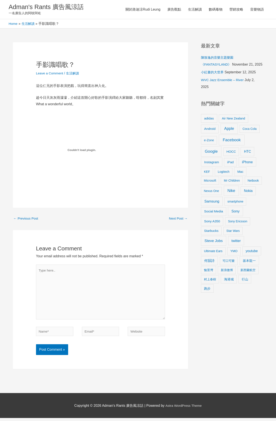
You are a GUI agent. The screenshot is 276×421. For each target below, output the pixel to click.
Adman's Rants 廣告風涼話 (47, 7)
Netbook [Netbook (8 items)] (253, 188)
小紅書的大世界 (213, 80)
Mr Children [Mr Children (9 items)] (232, 188)
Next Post (178, 219)
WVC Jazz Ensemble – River (223, 87)
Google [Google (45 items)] (211, 158)
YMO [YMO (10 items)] (233, 258)
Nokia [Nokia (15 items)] (248, 198)
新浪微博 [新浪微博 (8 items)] (227, 277)
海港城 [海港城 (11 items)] (229, 286)
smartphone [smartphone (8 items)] (235, 209)
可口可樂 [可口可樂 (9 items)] (229, 268)
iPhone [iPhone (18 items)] (247, 169)
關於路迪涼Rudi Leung (142, 9)
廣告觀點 (174, 9)
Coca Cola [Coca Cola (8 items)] (250, 136)
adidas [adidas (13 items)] (209, 125)
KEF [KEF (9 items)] (207, 179)
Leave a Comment (50, 73)
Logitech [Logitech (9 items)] (223, 179)
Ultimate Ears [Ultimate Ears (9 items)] (213, 258)
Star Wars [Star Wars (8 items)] (233, 238)
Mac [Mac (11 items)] (240, 179)
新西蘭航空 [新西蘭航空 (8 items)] (248, 277)
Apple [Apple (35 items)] (229, 136)
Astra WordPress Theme (183, 408)
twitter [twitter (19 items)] (236, 248)
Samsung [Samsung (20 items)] (211, 209)
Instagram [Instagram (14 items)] (211, 169)
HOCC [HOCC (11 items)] (231, 159)
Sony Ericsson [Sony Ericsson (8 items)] (237, 229)
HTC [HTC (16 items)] (247, 159)
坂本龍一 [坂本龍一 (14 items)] (249, 268)
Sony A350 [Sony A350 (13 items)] (212, 229)
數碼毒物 (216, 9)
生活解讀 (195, 9)
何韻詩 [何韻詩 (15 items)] (209, 268)
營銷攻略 (236, 9)
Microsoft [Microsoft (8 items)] (210, 188)
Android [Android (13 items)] (210, 136)
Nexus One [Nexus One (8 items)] (211, 198)
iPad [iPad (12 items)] (230, 169)
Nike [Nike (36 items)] (231, 198)
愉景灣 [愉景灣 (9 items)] (208, 277)
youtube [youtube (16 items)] (252, 258)
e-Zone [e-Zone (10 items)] (209, 147)
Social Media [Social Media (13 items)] (213, 219)
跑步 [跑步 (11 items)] (207, 296)
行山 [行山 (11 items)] (245, 286)
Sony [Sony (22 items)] (235, 219)
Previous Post (26, 219)
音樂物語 (257, 9)
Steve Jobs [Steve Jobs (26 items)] (213, 248)
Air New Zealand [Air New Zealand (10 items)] (233, 125)
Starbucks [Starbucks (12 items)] (211, 238)
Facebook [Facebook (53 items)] (232, 147)
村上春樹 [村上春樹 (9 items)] (210, 286)
